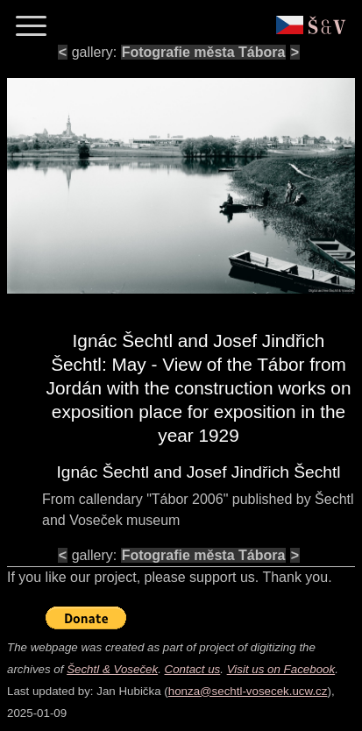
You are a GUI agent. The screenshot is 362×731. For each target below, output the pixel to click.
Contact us (193, 669)
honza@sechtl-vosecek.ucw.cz (248, 691)
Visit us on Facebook (281, 669)
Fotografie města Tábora (204, 52)
